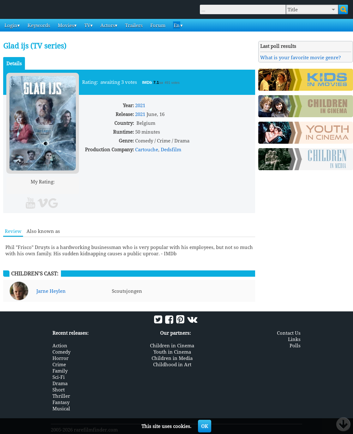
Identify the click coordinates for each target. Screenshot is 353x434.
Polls (295, 345)
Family (60, 370)
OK (204, 426)
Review (13, 231)
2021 (140, 105)
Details (14, 63)
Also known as (43, 231)
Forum (157, 25)
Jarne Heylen (51, 291)
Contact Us (289, 333)
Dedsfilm (171, 149)
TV (86, 25)
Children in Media (172, 358)
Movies (65, 25)
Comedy (61, 352)
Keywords (38, 25)
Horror (60, 358)
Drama (60, 383)
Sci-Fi (58, 377)
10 (66, 189)
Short (58, 389)
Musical (61, 408)
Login (10, 25)
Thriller (61, 396)
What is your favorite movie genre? (300, 57)
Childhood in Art (172, 364)
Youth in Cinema (172, 352)
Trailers (133, 25)
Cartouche (146, 149)
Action (59, 345)
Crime (59, 364)
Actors (107, 25)
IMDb (147, 82)
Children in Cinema (172, 345)
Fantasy (60, 402)
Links (294, 339)
